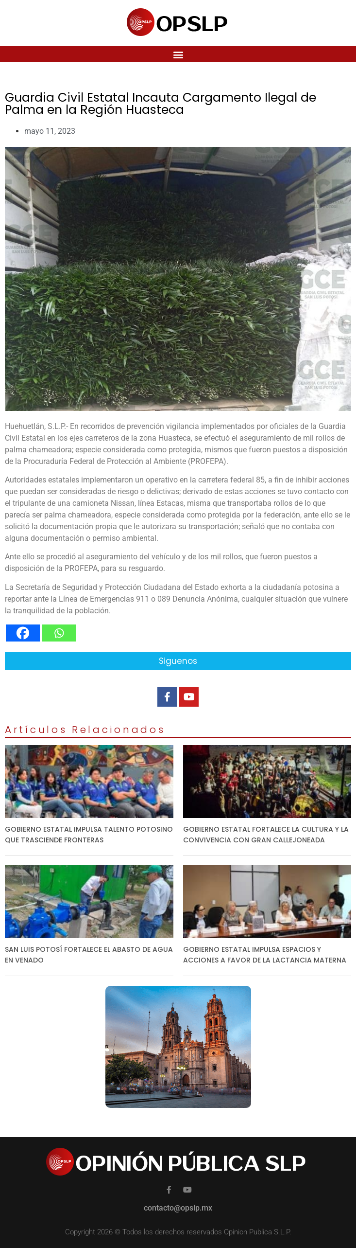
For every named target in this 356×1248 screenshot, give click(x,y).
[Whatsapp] (59, 633)
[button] (178, 54)
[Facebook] (23, 633)
